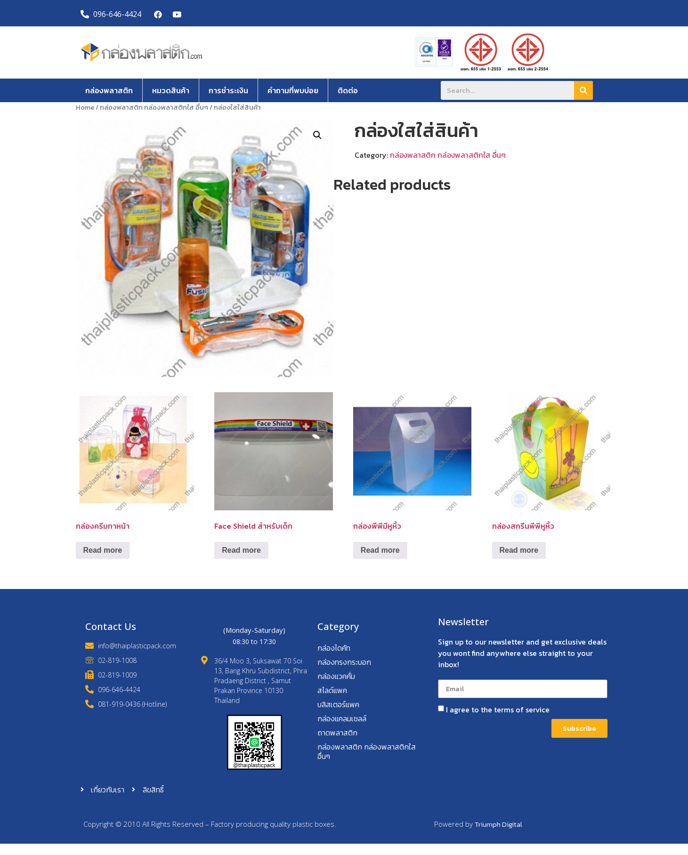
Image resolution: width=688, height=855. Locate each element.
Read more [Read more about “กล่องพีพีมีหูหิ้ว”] (380, 550)
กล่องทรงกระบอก (344, 662)
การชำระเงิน (228, 90)
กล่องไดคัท (333, 647)
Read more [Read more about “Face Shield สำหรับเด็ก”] (241, 550)
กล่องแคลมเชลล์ (341, 718)
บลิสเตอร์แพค (338, 704)
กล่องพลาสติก (109, 90)
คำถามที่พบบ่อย (292, 90)
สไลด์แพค (332, 690)
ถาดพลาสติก (337, 732)
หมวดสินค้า (170, 90)
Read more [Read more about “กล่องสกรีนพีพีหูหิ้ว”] (519, 550)
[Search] (583, 90)
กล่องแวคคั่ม (336, 676)
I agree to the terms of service (498, 709)
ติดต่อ (348, 90)
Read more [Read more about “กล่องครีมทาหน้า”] (102, 550)
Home (85, 107)
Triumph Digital (498, 824)
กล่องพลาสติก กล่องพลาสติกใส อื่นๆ (154, 107)
